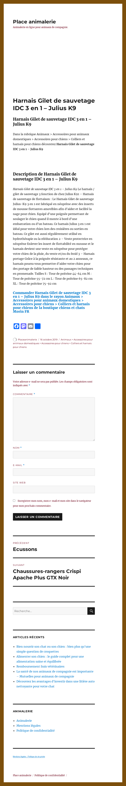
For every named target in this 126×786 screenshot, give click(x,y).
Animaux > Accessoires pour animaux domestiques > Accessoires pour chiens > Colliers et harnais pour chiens (53, 343)
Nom (17, 447)
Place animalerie (34, 22)
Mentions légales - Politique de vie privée (29, 757)
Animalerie (24, 720)
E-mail (19, 465)
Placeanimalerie (27, 339)
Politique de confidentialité (35, 730)
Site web (19, 482)
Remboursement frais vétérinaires (40, 666)
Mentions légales (28, 725)
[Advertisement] (63, 70)
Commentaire (24, 394)
